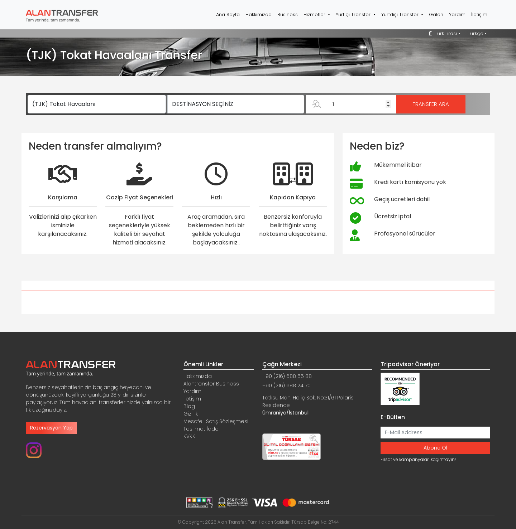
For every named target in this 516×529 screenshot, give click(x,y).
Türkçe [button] (475, 33)
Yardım (457, 14)
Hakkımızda (258, 14)
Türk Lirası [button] (443, 33)
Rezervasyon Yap (51, 427)
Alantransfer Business (211, 383)
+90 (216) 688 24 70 (286, 385)
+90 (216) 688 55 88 (287, 376)
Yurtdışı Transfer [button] (400, 14)
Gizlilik (190, 413)
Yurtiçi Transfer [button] (354, 14)
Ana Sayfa (228, 14)
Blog (189, 406)
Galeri (436, 14)
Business (287, 14)
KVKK (189, 436)
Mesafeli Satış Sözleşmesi (215, 421)
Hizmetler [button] (315, 14)
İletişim (479, 14)
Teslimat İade (201, 428)
